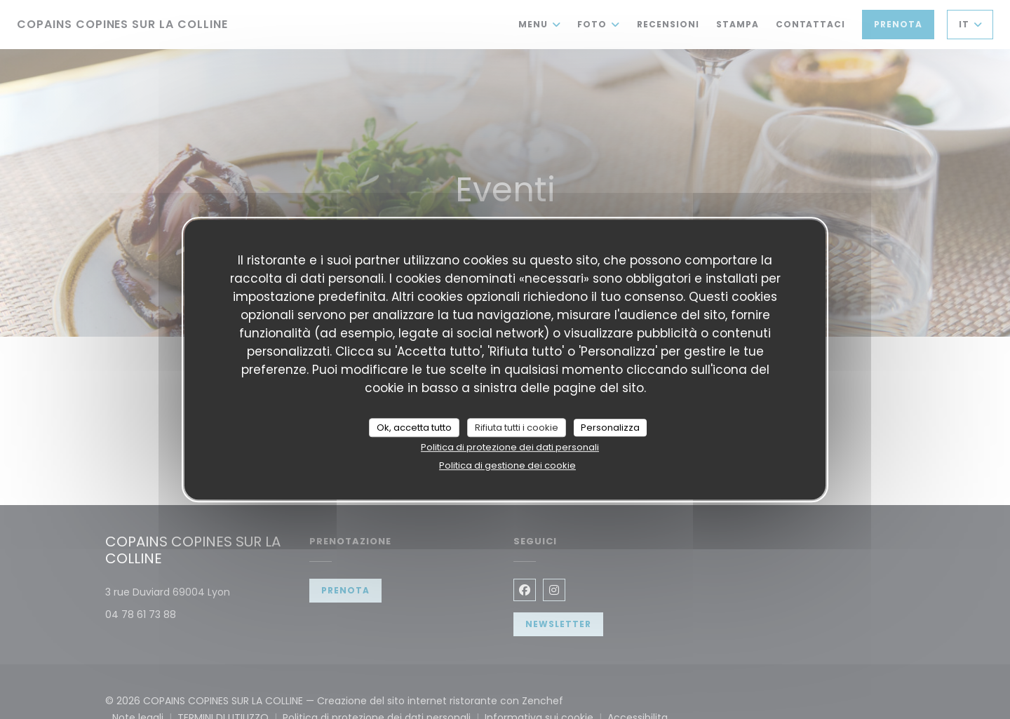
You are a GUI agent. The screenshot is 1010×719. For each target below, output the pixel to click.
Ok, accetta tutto (414, 427)
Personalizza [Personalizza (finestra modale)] (610, 427)
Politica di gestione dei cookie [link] (507, 465)
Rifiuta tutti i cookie (516, 427)
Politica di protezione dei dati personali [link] (510, 447)
